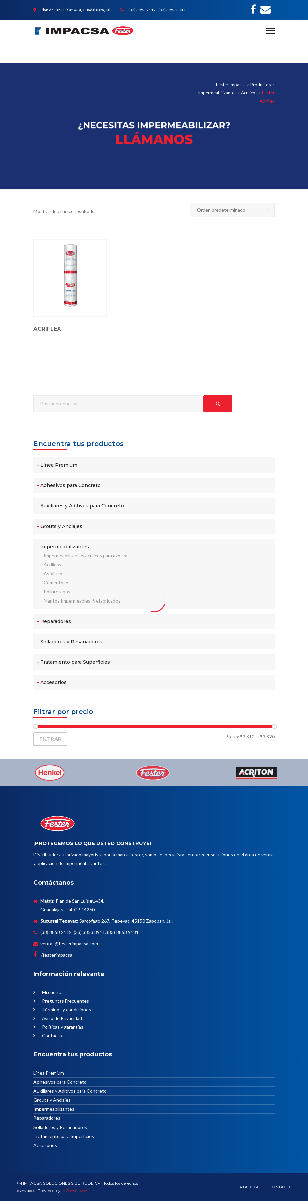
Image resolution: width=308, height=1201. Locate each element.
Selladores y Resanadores (71, 642)
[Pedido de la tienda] (232, 210)
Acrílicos (52, 564)
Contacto (52, 1035)
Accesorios (53, 682)
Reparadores (55, 621)
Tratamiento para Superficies (75, 662)
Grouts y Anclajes (61, 526)
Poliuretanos (57, 591)
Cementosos (57, 582)
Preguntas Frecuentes (65, 1001)
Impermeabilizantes (64, 547)
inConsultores (75, 1190)
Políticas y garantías (62, 1027)
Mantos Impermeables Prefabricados (82, 601)
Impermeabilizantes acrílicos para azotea (85, 555)
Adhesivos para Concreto (70, 485)
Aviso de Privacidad (62, 1018)
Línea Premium (58, 465)
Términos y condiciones (66, 1009)
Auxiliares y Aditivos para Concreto (82, 506)
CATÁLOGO (248, 1186)
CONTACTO (280, 1186)
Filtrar (50, 739)
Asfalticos (54, 573)
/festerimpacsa (52, 955)
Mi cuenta (52, 992)
